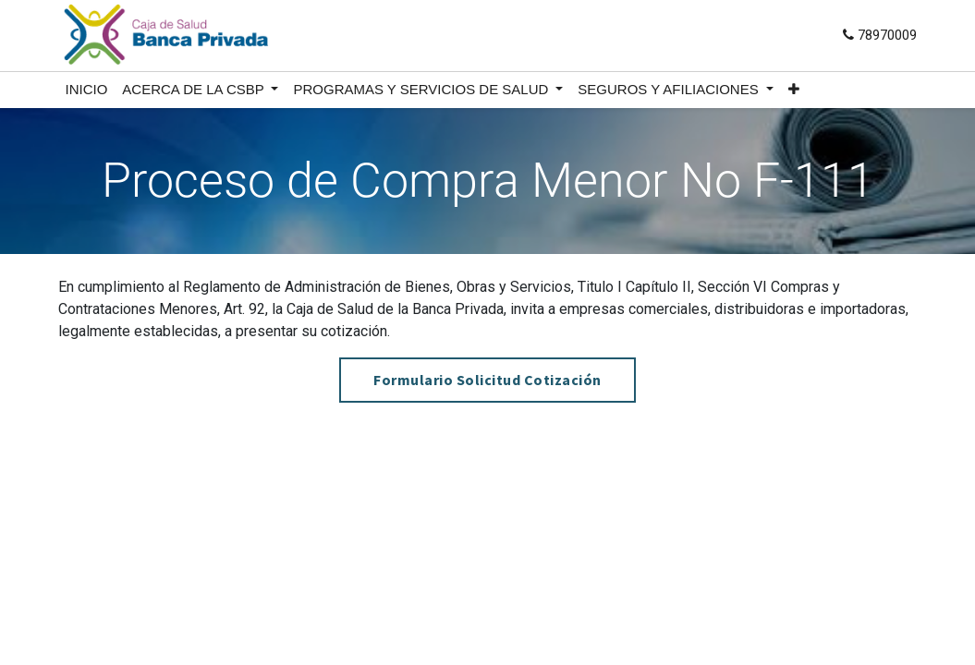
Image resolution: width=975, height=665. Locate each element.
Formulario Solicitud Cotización (487, 379)
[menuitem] (87, 90)
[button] (794, 90)
